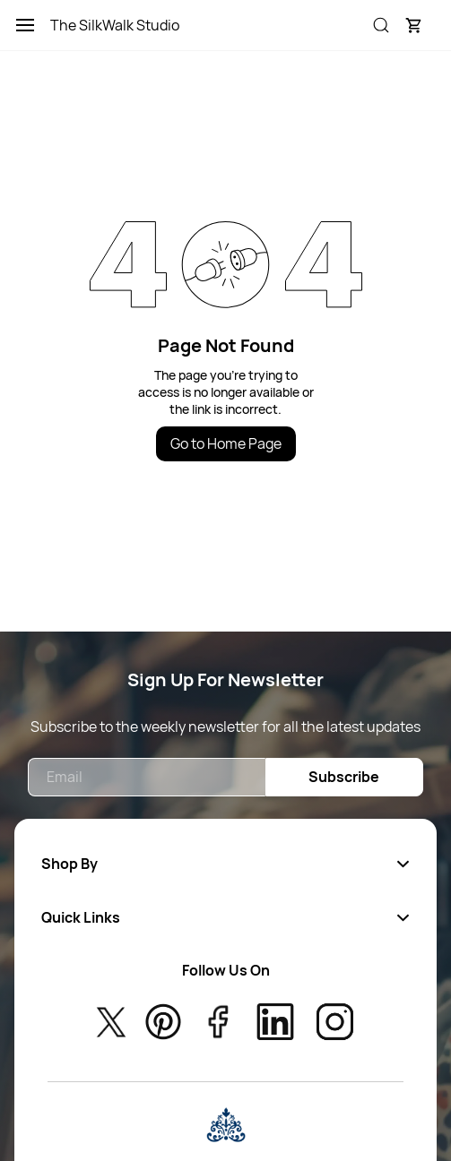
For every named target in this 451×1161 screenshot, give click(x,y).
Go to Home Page (226, 443)
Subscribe (343, 777)
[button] (413, 25)
